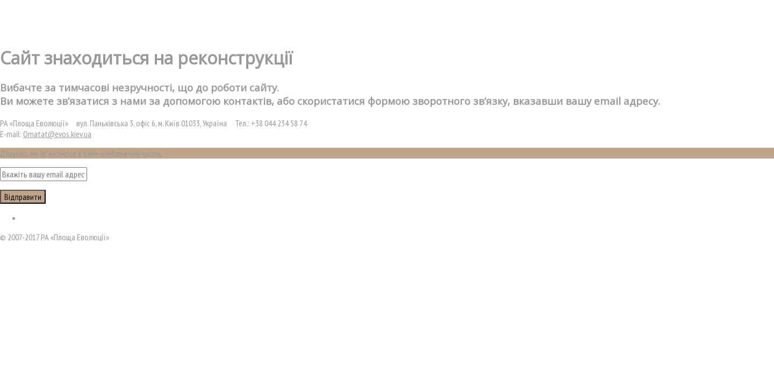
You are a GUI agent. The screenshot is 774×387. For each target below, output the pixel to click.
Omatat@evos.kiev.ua (57, 133)
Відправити (22, 196)
